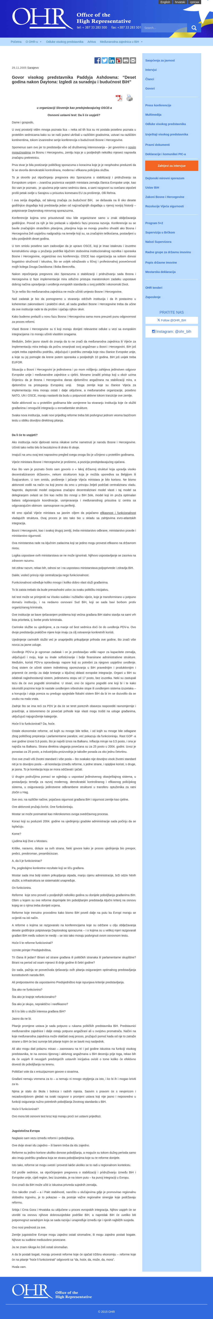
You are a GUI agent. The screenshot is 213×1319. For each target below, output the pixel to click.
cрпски (194, 2)
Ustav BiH (152, 187)
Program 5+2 (154, 223)
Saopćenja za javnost (160, 60)
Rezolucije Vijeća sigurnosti (164, 206)
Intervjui (151, 69)
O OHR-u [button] (34, 42)
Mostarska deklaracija (160, 272)
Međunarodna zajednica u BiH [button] (121, 42)
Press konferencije (158, 105)
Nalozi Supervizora (158, 241)
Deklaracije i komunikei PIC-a (165, 154)
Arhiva (92, 41)
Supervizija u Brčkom (160, 232)
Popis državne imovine (161, 262)
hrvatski (180, 2)
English (165, 2)
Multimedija (153, 114)
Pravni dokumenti (157, 144)
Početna (16, 41)
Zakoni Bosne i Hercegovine (165, 197)
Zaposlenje (153, 297)
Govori (150, 88)
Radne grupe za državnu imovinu (168, 252)
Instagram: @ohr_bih (171, 331)
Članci (149, 79)
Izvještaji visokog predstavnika (166, 134)
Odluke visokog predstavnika (64, 41)
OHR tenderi (153, 287)
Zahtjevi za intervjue (172, 165)
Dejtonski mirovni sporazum (164, 178)
